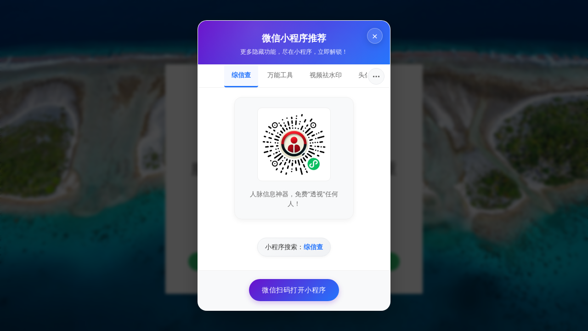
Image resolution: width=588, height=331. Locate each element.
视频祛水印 (326, 75)
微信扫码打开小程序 (294, 290)
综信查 (241, 75)
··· (376, 76)
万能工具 (280, 75)
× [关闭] (375, 36)
